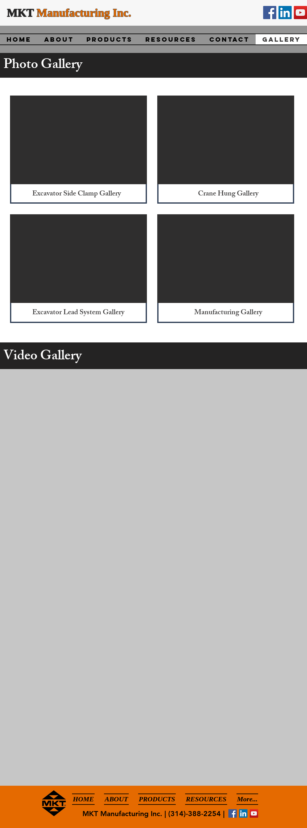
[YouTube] (300, 12)
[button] (78, 140)
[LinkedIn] (285, 12)
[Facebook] (269, 12)
